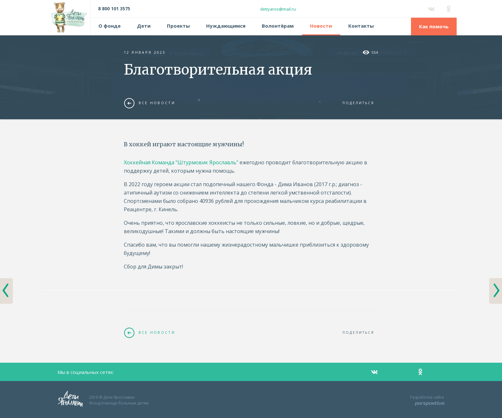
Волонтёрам (278, 26)
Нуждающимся (225, 26)
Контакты (361, 26)
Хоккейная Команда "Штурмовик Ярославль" (181, 162)
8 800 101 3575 (114, 8)
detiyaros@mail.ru (278, 9)
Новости (321, 26)
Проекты (178, 26)
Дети (144, 26)
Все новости (149, 103)
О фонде (109, 26)
